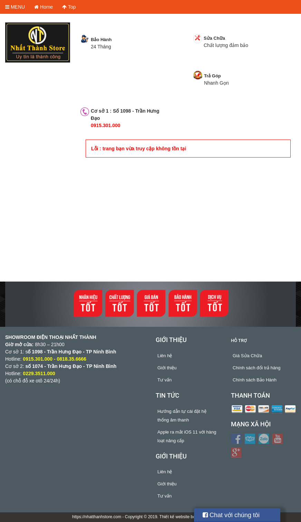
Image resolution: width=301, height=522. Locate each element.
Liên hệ (164, 355)
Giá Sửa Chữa (247, 355)
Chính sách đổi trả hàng (257, 367)
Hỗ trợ (239, 340)
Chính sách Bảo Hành (254, 379)
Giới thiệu (166, 367)
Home (43, 7)
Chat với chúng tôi (231, 515)
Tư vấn (164, 379)
